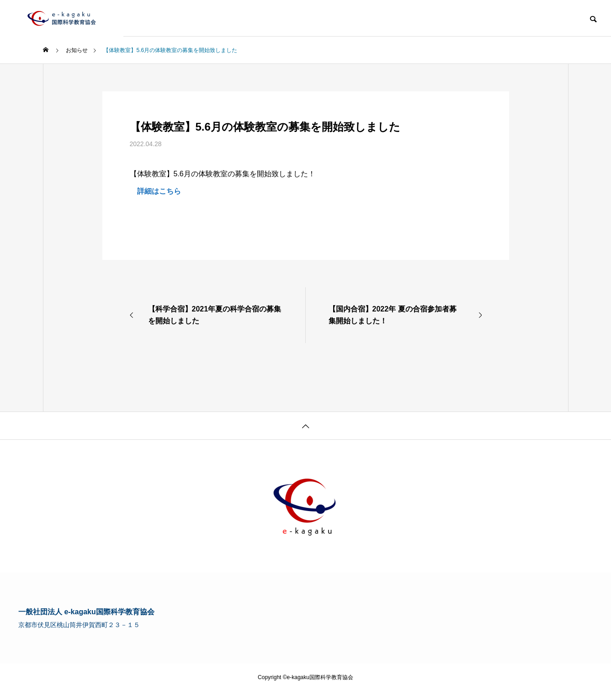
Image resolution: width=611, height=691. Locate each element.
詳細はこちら (155, 191)
